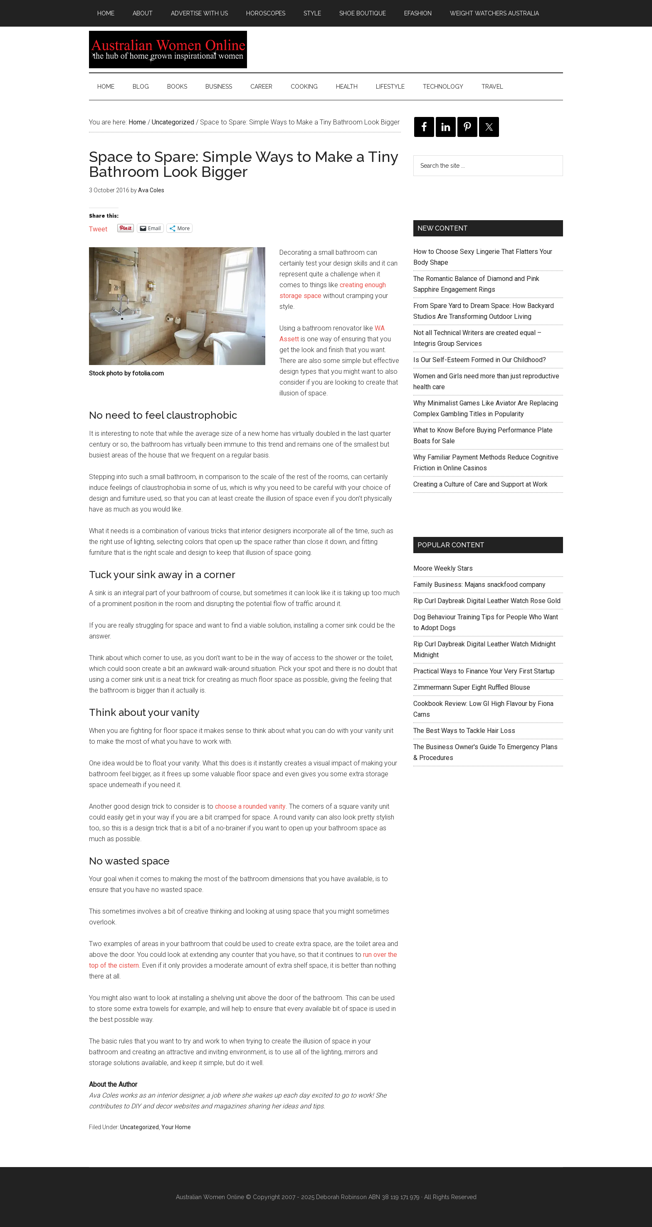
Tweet (98, 228)
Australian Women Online (168, 49)
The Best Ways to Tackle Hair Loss (464, 731)
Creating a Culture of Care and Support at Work (480, 484)
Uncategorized (139, 1127)
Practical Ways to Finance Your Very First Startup (484, 671)
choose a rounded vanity (250, 806)
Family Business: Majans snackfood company (479, 585)
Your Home (176, 1127)
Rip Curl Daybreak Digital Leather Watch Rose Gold (487, 601)
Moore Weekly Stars (443, 568)
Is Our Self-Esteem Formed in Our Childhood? (479, 360)
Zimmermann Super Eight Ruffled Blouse (471, 687)
